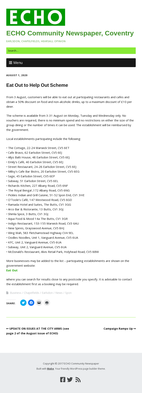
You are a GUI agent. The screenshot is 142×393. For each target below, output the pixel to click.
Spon (68, 293)
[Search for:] (71, 50)
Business (15, 293)
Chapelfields (31, 293)
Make (50, 368)
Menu (18, 62)
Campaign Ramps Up (118, 328)
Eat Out (12, 270)
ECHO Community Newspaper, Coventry (70, 33)
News (59, 293)
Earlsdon (47, 293)
